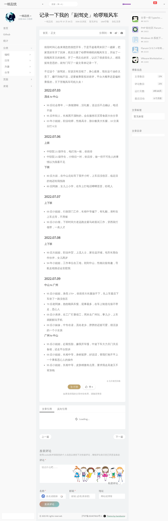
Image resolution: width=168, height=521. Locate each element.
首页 (45, 32)
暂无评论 (93, 21)
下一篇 (119, 436)
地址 (101, 490)
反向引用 (62, 408)
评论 (43, 460)
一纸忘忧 (48, 21)
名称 (43, 490)
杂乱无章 (116, 21)
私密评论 (113, 483)
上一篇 (45, 436)
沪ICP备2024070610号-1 (92, 516)
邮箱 (72, 490)
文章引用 (47, 408)
